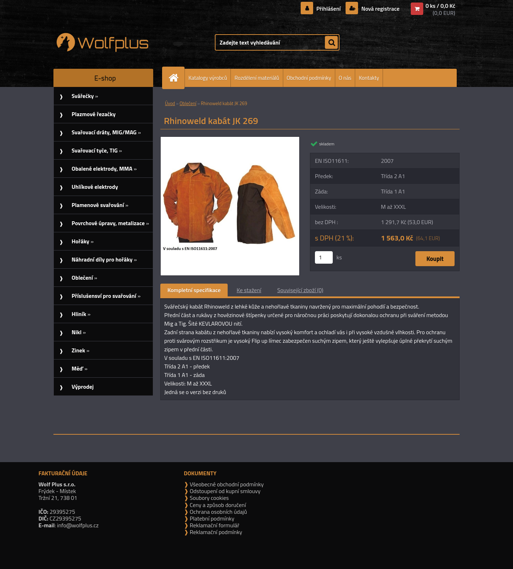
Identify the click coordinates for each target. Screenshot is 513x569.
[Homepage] (176, 78)
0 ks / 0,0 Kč (440, 5)
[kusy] (324, 257)
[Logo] (102, 42)
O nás (345, 78)
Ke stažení (249, 290)
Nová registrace (379, 8)
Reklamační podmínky (215, 532)
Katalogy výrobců (207, 78)
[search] (331, 43)
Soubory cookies (208, 497)
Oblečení (188, 103)
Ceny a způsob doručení (217, 505)
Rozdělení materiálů (256, 78)
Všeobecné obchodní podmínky (226, 484)
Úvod (170, 103)
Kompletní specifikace (194, 290)
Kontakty (369, 78)
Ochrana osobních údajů (217, 511)
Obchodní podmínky (309, 78)
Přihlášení (328, 8)
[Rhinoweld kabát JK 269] (230, 139)
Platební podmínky (211, 518)
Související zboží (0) (300, 290)
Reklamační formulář (213, 525)
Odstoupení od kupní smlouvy (224, 491)
